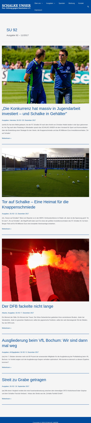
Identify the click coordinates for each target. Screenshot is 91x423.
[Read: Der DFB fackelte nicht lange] (45, 264)
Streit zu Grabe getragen (24, 374)
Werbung (66, 4)
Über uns (40, 4)
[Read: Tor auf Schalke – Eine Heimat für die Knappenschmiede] (45, 167)
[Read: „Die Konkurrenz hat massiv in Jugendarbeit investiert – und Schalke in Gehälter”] (45, 69)
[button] (43, 4)
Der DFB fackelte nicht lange (27, 301)
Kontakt (73, 4)
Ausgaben (49, 4)
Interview (13, 115)
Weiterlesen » (6, 132)
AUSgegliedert (15, 347)
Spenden (58, 4)
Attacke (4, 307)
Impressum (81, 4)
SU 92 (19, 115)
